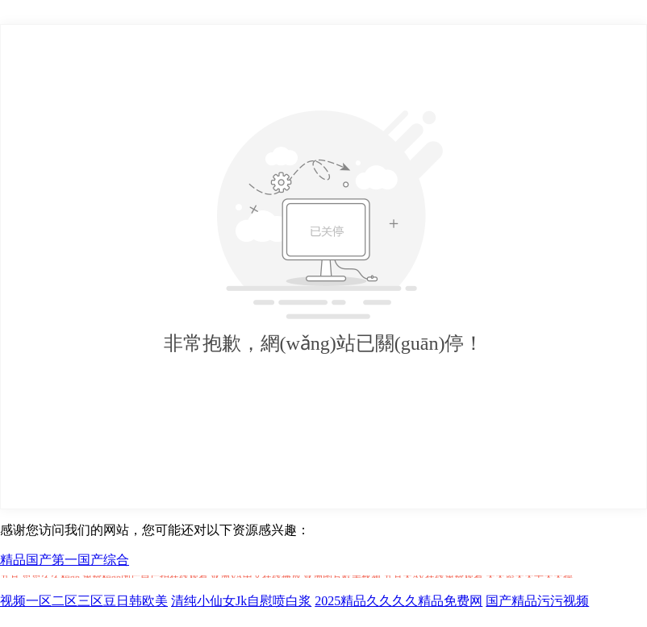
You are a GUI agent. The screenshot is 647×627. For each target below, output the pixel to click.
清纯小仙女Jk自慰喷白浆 (241, 601)
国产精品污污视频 (537, 601)
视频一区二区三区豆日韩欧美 (84, 601)
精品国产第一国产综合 (64, 560)
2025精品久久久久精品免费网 (398, 601)
